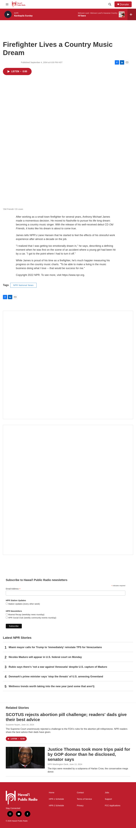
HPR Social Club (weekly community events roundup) (32, 618)
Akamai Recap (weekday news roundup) (26, 614)
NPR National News (23, 285)
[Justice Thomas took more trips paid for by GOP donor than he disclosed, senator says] (25, 757)
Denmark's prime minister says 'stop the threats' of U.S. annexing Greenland (56, 676)
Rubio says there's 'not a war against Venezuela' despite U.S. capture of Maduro (58, 666)
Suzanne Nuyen (13, 725)
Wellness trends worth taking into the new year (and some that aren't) (51, 686)
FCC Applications (112, 806)
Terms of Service (84, 799)
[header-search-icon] (110, 4)
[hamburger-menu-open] (7, 4)
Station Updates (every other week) (24, 604)
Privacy (80, 806)
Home (51, 793)
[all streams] (131, 14)
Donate (124, 4)
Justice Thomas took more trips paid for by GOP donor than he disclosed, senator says (89, 754)
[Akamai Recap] (68, 490)
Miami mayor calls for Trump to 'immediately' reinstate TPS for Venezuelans (55, 647)
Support (108, 799)
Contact (80, 793)
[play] (8, 14)
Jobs (107, 793)
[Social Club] (68, 365)
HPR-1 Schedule (56, 799)
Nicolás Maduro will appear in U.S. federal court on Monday (45, 657)
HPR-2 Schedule (56, 806)
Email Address (13, 588)
